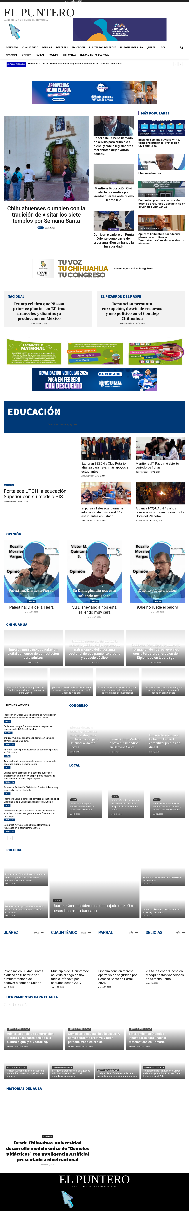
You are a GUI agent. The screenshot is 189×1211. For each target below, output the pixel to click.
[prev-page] (6, 838)
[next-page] (11, 838)
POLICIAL (8, 733)
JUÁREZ (7, 721)
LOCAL (40, 228)
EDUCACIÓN (8, 485)
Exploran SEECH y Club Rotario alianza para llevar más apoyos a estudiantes (104, 467)
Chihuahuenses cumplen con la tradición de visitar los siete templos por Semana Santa (46, 214)
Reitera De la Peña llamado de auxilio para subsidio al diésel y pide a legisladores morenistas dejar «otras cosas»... (113, 146)
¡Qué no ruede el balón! (157, 607)
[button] (181, 47)
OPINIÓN (31, 601)
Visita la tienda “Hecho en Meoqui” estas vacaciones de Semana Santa (165, 975)
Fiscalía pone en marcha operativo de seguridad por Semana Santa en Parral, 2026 (117, 977)
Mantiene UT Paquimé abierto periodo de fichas (157, 465)
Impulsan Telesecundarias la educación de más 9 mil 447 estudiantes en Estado (102, 512)
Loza (33, 323)
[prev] (175, 64)
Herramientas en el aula (18, 1029)
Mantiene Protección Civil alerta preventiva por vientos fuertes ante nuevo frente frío (114, 194)
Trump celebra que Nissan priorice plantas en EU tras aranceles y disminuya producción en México (39, 311)
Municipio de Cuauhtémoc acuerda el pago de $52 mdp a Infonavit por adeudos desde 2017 (70, 977)
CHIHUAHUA (113, 229)
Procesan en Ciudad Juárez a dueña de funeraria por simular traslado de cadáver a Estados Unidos (83, 63)
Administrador (126, 323)
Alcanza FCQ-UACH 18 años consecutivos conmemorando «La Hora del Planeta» (160, 512)
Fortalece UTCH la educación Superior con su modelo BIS (35, 493)
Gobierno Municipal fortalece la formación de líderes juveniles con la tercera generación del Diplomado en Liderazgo (29, 813)
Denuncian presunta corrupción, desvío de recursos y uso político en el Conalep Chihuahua (132, 311)
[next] (180, 64)
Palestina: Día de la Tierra (31, 607)
